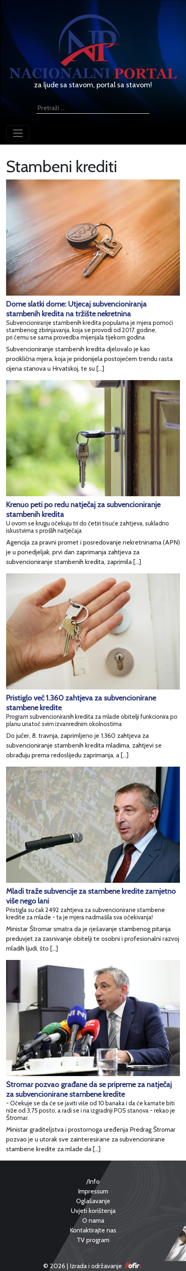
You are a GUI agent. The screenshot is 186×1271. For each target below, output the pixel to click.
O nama (93, 1220)
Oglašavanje (93, 1201)
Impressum (93, 1191)
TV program (93, 1240)
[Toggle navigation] (17, 133)
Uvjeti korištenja (93, 1211)
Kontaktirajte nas (93, 1230)
